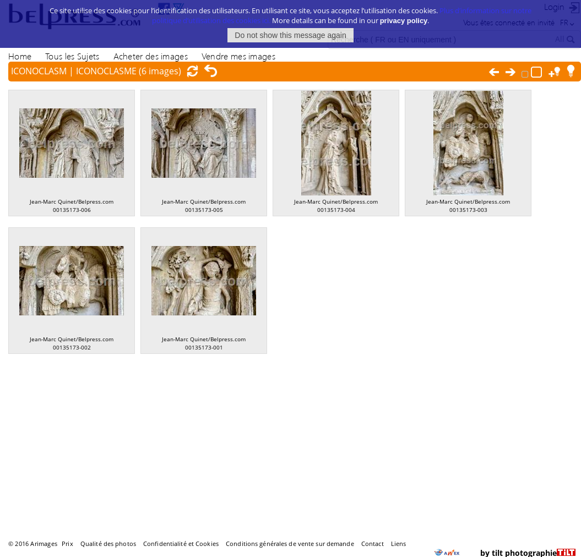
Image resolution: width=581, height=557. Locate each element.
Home (19, 56)
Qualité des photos (108, 543)
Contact (372, 543)
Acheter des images (150, 56)
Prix (67, 543)
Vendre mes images (238, 56)
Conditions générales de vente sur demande (290, 543)
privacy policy (404, 19)
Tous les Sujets (72, 56)
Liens (398, 543)
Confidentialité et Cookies (181, 543)
